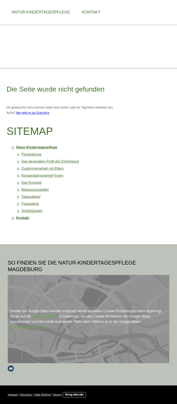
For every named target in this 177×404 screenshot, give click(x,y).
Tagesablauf (30, 197)
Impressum (13, 394)
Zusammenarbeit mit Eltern (42, 168)
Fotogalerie (30, 204)
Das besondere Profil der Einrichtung (50, 161)
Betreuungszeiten (35, 190)
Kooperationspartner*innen (42, 175)
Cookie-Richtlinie (45, 316)
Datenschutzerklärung (27, 327)
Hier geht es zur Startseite (32, 112)
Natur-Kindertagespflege (41, 12)
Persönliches (31, 154)
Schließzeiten (31, 211)
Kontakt (91, 12)
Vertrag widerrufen (74, 394)
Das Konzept (31, 182)
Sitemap (57, 394)
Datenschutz (26, 394)
